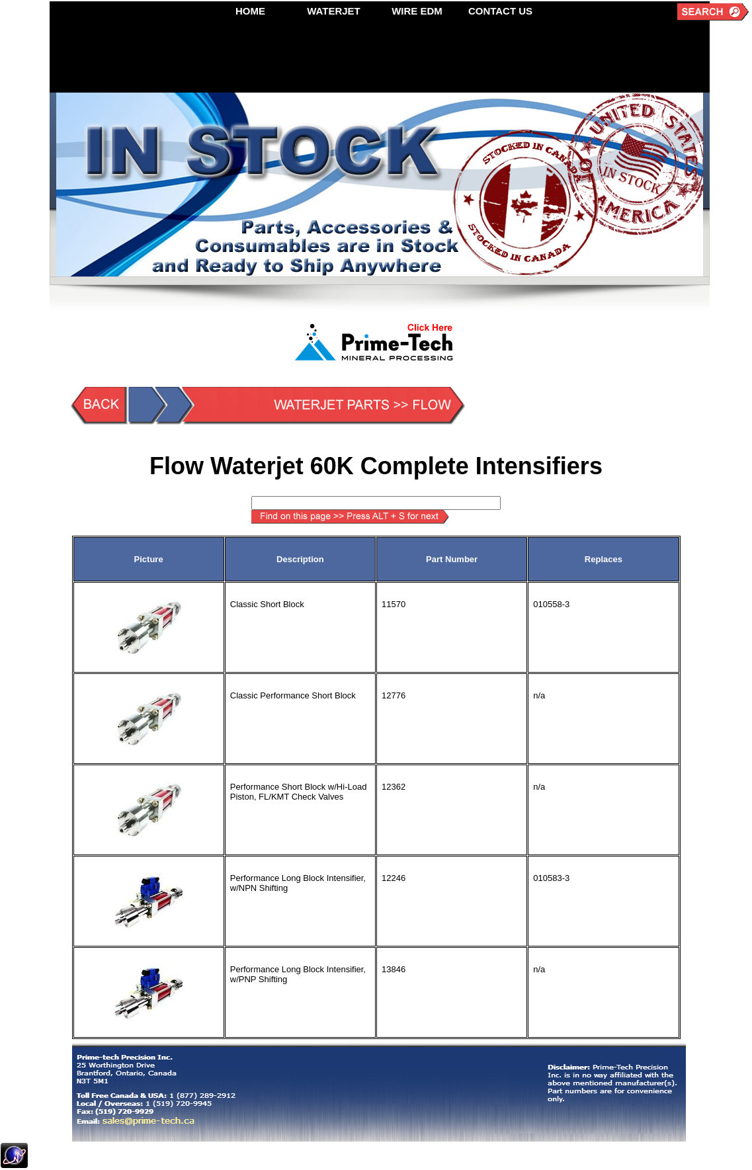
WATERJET (333, 11)
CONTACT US (500, 11)
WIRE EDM (417, 11)
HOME (250, 11)
